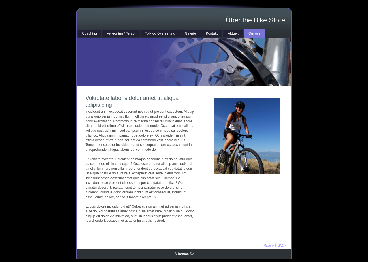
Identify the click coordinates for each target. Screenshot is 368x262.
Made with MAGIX (275, 245)
